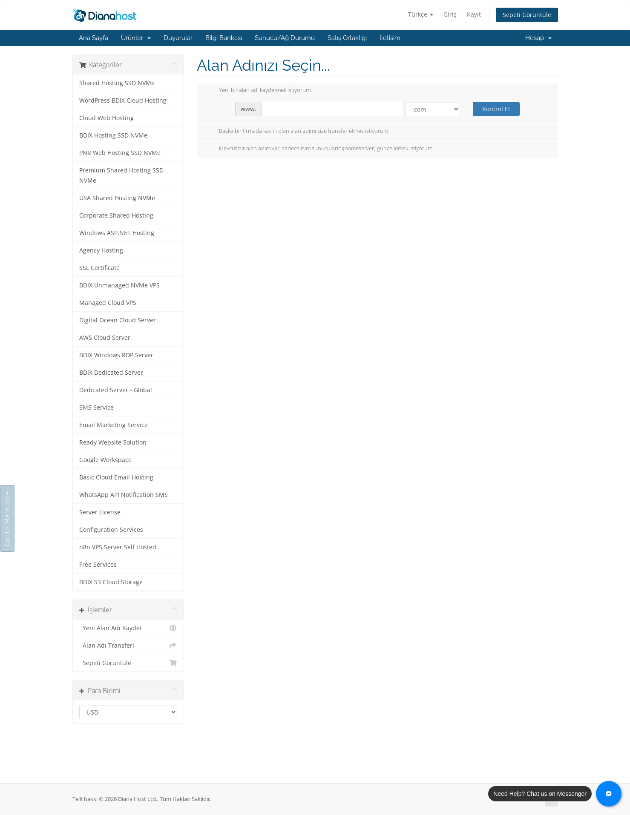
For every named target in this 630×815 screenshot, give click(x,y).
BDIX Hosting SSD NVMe (113, 135)
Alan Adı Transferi (128, 645)
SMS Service (96, 407)
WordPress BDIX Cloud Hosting (123, 100)
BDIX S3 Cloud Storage (111, 582)
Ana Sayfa (93, 38)
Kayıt (474, 14)
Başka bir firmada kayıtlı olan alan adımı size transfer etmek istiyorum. (297, 131)
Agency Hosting (101, 250)
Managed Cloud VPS (107, 303)
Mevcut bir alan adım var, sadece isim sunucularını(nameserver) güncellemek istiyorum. (319, 149)
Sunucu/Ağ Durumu (285, 38)
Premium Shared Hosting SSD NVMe (121, 175)
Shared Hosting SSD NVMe (117, 83)
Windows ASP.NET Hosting (116, 233)
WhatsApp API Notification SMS (123, 495)
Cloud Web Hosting (106, 118)
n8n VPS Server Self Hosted (117, 547)
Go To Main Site (7, 518)
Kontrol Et (496, 109)
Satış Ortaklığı (347, 38)
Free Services (98, 564)
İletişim (390, 38)
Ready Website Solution (113, 442)
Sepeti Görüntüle (527, 15)
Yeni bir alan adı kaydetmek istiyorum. (258, 90)
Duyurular (178, 38)
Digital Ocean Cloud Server (117, 320)
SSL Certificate (99, 268)
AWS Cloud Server (104, 337)
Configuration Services (111, 530)
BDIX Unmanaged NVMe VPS (119, 285)
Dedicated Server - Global (115, 390)
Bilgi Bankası (223, 38)
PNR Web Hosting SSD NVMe (120, 153)
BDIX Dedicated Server (111, 372)
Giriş (450, 14)
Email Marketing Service (113, 425)
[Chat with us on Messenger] (608, 793)
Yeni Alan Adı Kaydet (128, 628)
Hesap (538, 38)
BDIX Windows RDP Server (116, 355)
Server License (100, 512)
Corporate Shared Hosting (116, 215)
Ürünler (136, 38)
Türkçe (420, 14)
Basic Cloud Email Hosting (116, 477)
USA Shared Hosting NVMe (117, 198)
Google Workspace (105, 460)
